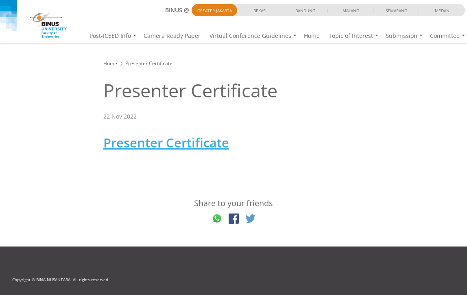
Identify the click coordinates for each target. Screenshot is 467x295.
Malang (351, 11)
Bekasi (259, 11)
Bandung (305, 11)
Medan (442, 11)
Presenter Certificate (166, 142)
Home (312, 36)
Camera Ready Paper (172, 36)
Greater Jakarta (214, 11)
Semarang (396, 11)
